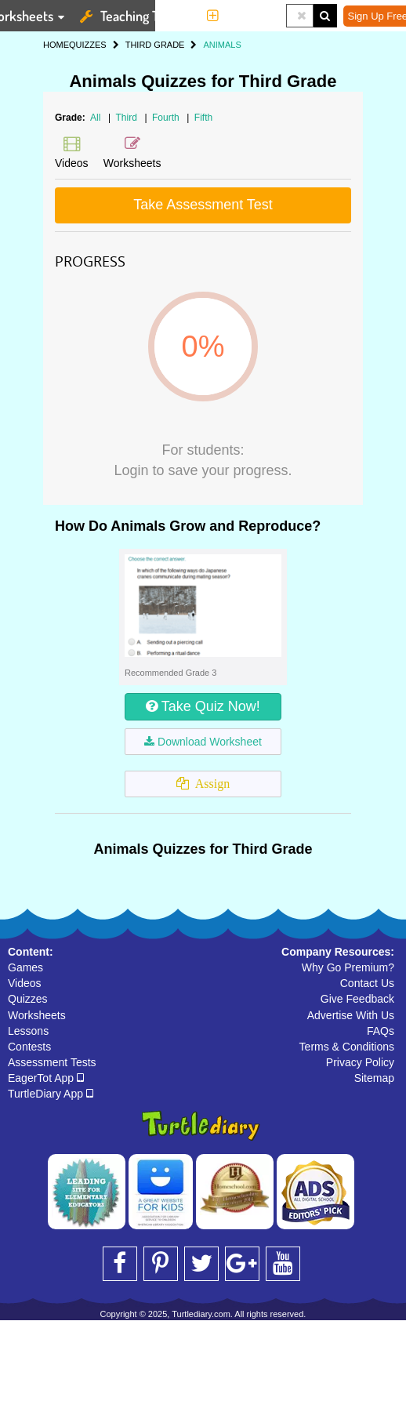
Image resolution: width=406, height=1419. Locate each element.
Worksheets (37, 1015)
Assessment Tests (52, 1062)
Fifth (203, 117)
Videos (25, 983)
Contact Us (367, 983)
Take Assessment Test (203, 204)
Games (25, 967)
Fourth (167, 117)
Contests (29, 1046)
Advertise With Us (350, 1015)
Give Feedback (357, 999)
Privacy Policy (360, 1062)
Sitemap (374, 1078)
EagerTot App (46, 1078)
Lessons (28, 1031)
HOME (56, 44)
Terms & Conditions (346, 1046)
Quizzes (28, 999)
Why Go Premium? (348, 967)
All (95, 117)
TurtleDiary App (50, 1093)
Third (128, 117)
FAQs (380, 1031)
